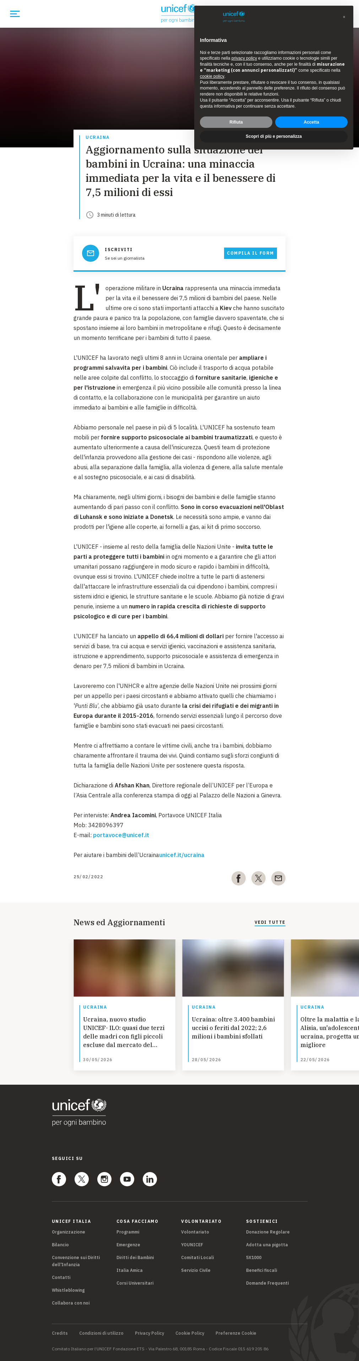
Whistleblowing (68, 1290)
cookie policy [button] (212, 76)
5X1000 (253, 1257)
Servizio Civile (196, 1270)
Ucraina (98, 137)
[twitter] (258, 879)
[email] (278, 879)
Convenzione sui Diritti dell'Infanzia (76, 1261)
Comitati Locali (197, 1257)
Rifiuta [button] (236, 122)
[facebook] (239, 879)
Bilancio (60, 1244)
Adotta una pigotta (267, 1244)
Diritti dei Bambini (135, 1257)
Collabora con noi (70, 1303)
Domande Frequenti (267, 1283)
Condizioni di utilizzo (101, 1333)
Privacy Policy (149, 1333)
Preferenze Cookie (236, 1333)
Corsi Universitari (134, 1283)
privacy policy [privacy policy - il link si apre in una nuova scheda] (244, 58)
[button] (344, 17)
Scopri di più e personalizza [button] (274, 136)
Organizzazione (68, 1232)
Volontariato (195, 1232)
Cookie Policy (189, 1333)
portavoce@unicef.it (121, 835)
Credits (60, 1333)
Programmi (127, 1232)
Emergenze (128, 1244)
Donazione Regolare (268, 1232)
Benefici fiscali (261, 1270)
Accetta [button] (311, 122)
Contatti (61, 1277)
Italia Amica (129, 1270)
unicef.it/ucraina (182, 855)
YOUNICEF (192, 1244)
